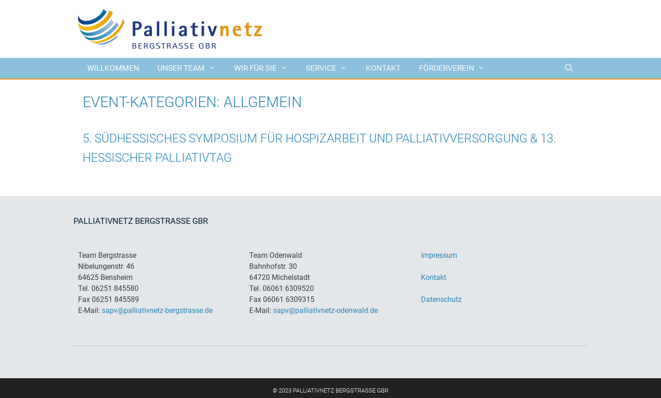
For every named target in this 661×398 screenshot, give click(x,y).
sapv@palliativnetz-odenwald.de (325, 310)
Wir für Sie (265, 68)
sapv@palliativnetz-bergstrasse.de (157, 310)
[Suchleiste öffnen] (569, 68)
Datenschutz (441, 299)
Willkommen (113, 68)
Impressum (439, 255)
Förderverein (456, 68)
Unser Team (191, 68)
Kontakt (383, 68)
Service (331, 68)
